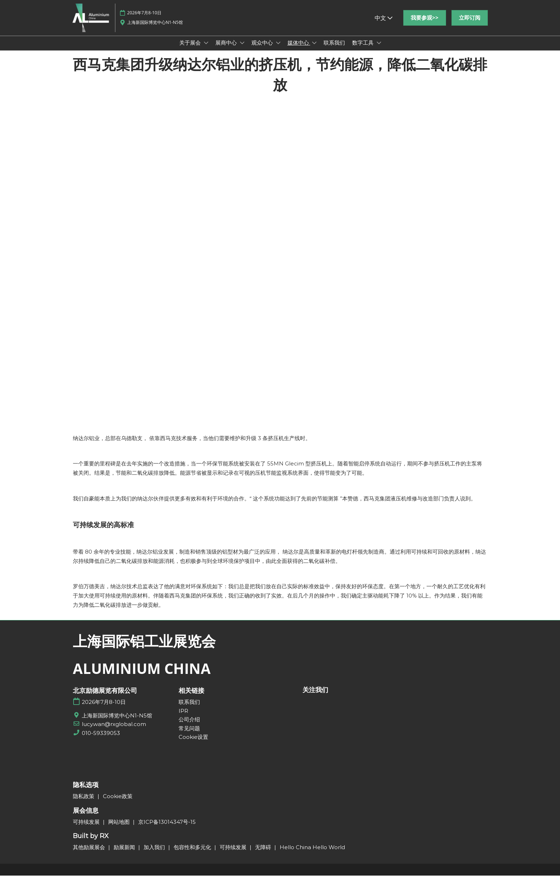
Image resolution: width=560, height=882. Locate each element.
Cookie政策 (117, 802)
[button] (424, 24)
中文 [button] (383, 25)
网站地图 (119, 828)
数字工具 (363, 49)
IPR (183, 717)
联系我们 (334, 49)
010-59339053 (101, 739)
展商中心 (226, 49)
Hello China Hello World (312, 853)
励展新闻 (125, 853)
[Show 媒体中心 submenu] (314, 49)
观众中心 (262, 49)
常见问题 (189, 734)
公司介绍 (189, 725)
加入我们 (155, 853)
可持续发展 (87, 828)
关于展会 (190, 49)
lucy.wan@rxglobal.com (114, 730)
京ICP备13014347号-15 (167, 828)
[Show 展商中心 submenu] (242, 49)
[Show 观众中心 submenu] (278, 49)
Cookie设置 (193, 743)
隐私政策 (84, 802)
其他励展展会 (89, 853)
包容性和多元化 (193, 853)
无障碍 (263, 853)
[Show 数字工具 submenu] (379, 49)
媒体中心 (299, 49)
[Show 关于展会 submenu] (206, 49)
